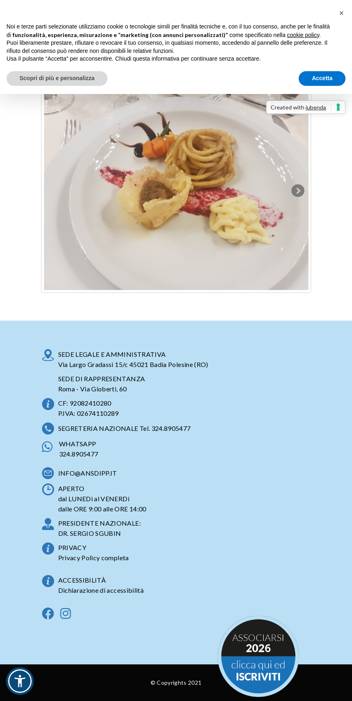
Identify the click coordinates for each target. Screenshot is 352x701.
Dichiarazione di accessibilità (101, 590)
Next (297, 190)
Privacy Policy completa (93, 557)
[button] (20, 681)
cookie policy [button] (303, 35)
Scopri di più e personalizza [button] (57, 78)
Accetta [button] (322, 78)
